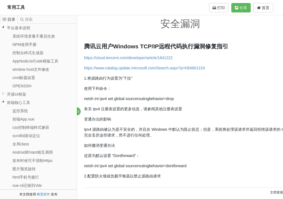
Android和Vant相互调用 (32, 152)
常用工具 (16, 7)
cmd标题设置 (23, 77)
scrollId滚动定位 (26, 135)
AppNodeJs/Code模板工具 (35, 61)
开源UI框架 (16, 94)
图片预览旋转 (24, 169)
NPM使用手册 (24, 44)
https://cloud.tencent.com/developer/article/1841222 (128, 58)
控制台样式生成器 (27, 53)
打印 (219, 8)
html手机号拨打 (25, 177)
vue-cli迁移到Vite (27, 185)
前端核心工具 (18, 102)
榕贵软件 (43, 194)
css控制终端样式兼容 (30, 127)
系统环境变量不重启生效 (33, 36)
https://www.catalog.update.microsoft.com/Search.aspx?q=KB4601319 (144, 68)
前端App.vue (23, 119)
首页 (263, 8)
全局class (20, 144)
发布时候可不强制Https (32, 160)
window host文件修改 (30, 69)
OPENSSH (21, 86)
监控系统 (20, 111)
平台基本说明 (18, 28)
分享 (241, 8)
